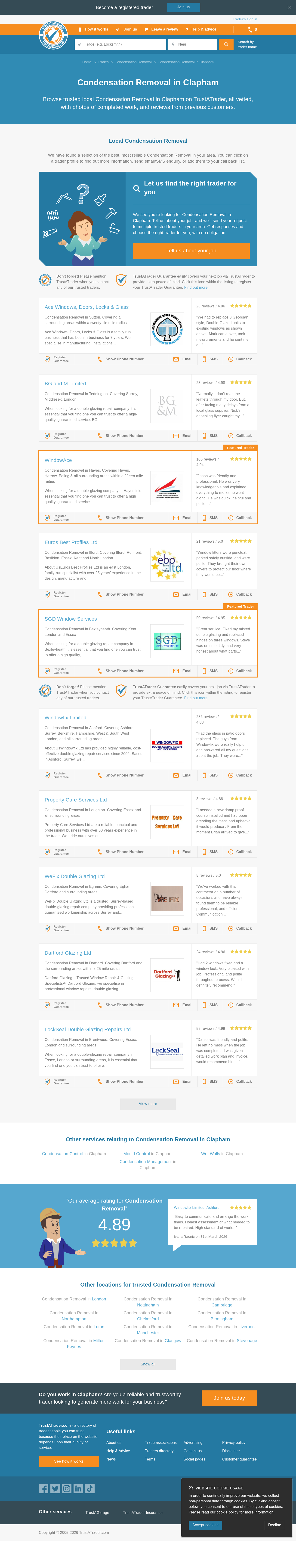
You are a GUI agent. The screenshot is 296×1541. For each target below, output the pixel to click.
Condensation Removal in (74, 1299)
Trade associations (161, 1443)
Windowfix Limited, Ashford (196, 1208)
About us (113, 1443)
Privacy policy (234, 1443)
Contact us (193, 1451)
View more (148, 1104)
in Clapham (74, 1153)
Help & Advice (118, 1451)
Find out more (196, 287)
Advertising (193, 1443)
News (111, 1459)
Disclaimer (231, 1451)
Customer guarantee (239, 1459)
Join (183, 7)
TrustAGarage (97, 1513)
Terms (150, 1459)
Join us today (229, 1398)
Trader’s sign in (245, 19)
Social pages (194, 1459)
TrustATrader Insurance (143, 1513)
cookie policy (227, 1512)
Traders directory (159, 1451)
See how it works (68, 1461)
